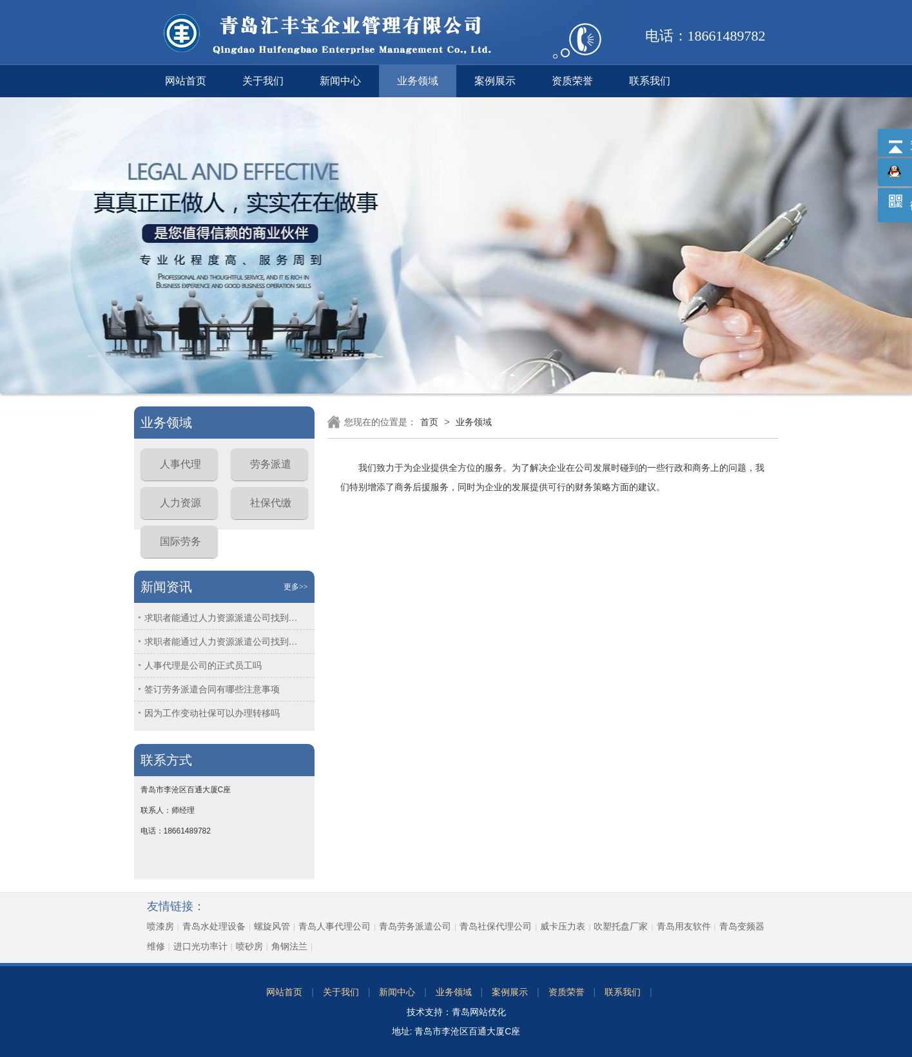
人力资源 (180, 502)
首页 (429, 422)
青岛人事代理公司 (334, 926)
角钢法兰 (289, 946)
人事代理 (180, 464)
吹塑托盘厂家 (621, 926)
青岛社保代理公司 (496, 926)
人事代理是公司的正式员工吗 (203, 665)
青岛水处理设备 (214, 926)
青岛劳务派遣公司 (415, 926)
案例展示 (495, 80)
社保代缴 (270, 502)
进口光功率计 (200, 946)
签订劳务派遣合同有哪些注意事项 (212, 689)
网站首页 (185, 80)
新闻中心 (340, 80)
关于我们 (263, 80)
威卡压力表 (562, 926)
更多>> (296, 586)
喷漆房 (160, 926)
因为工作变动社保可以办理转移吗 (212, 713)
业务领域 (417, 80)
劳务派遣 (270, 464)
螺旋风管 (272, 926)
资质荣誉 (572, 80)
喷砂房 (249, 946)
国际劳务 (180, 541)
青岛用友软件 (684, 926)
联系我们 (649, 80)
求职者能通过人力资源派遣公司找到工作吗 (225, 618)
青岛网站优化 (479, 1012)
